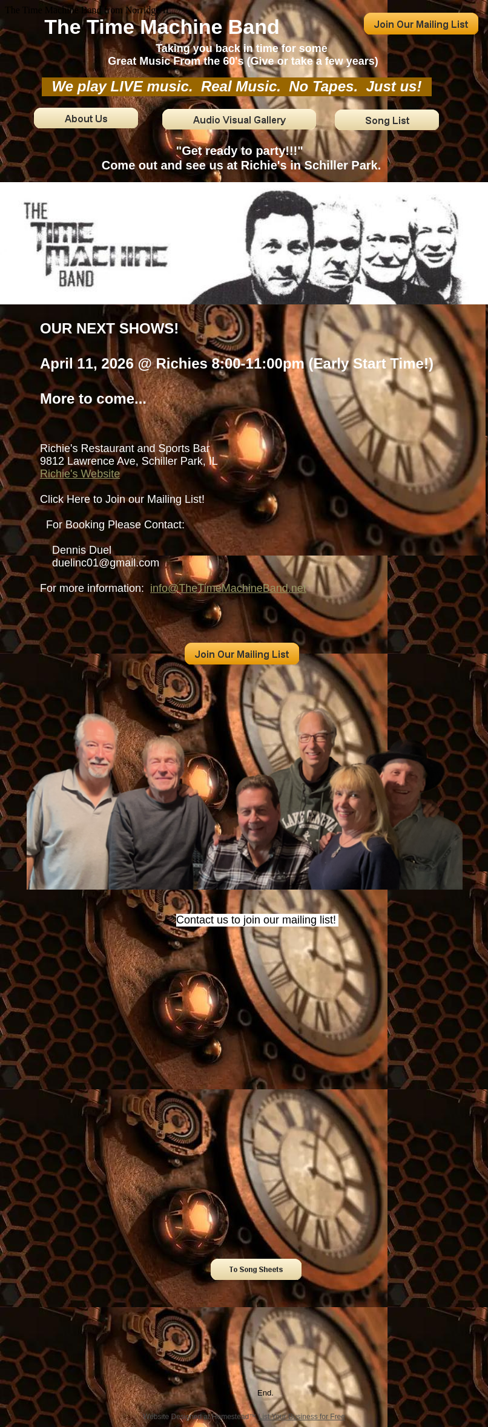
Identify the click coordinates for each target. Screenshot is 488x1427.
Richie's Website (80, 474)
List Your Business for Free (302, 1416)
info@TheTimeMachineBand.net (228, 588)
